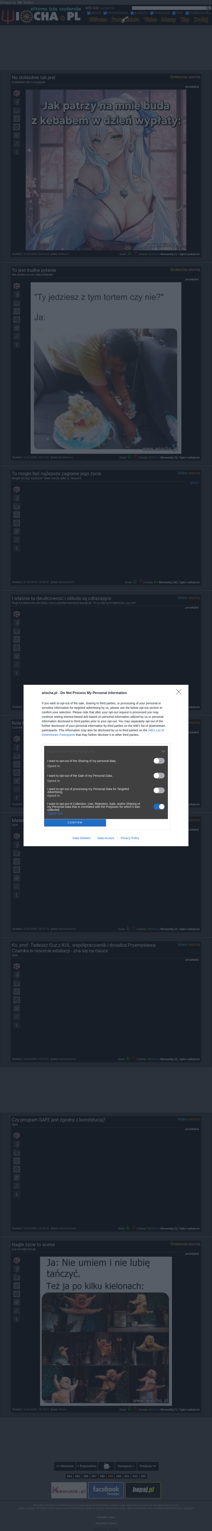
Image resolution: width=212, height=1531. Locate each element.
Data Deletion (82, 838)
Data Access (105, 838)
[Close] (180, 693)
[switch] (159, 761)
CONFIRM (75, 823)
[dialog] (106, 765)
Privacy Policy (130, 838)
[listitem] (106, 751)
